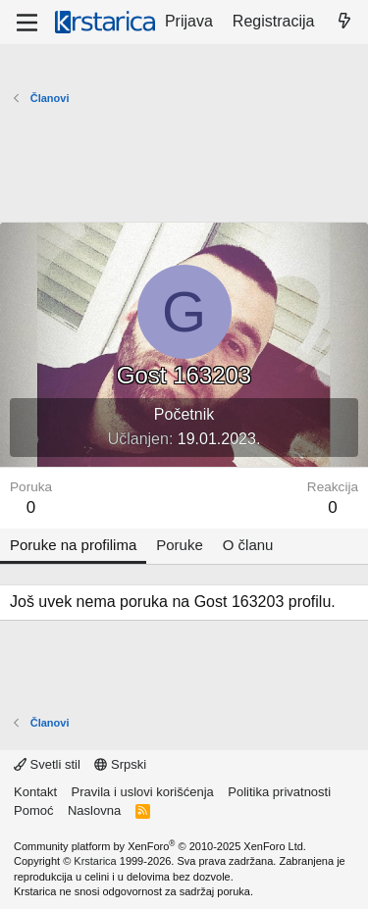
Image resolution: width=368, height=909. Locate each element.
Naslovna (94, 810)
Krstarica (95, 861)
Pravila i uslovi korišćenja (143, 791)
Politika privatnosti (279, 791)
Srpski (120, 764)
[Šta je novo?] (344, 21)
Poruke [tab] (179, 544)
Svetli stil (47, 764)
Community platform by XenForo (160, 846)
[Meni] (27, 22)
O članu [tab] (248, 544)
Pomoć (33, 810)
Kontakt (35, 791)
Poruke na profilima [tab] (73, 544)
